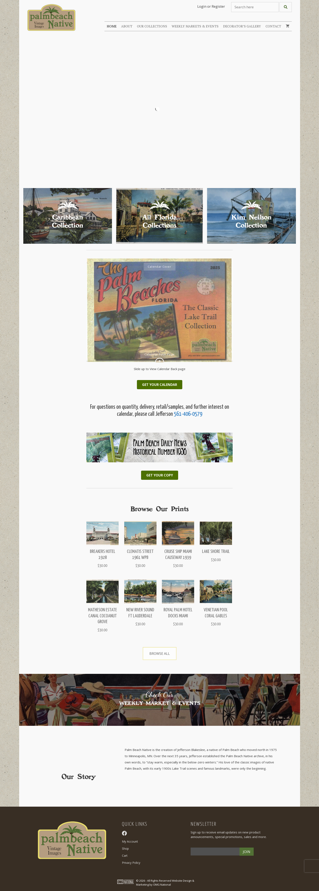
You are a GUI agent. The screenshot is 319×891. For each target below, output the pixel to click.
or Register (216, 6)
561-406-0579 (188, 414)
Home (112, 26)
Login (201, 6)
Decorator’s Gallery (242, 26)
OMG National (162, 884)
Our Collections (152, 26)
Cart (125, 856)
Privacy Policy (131, 863)
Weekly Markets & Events (195, 26)
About (126, 26)
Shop (125, 848)
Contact (273, 26)
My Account (130, 841)
